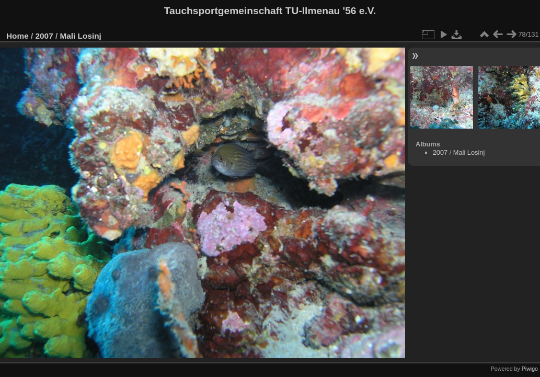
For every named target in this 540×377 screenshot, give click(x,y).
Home (17, 35)
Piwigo (530, 368)
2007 (44, 35)
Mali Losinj (80, 35)
